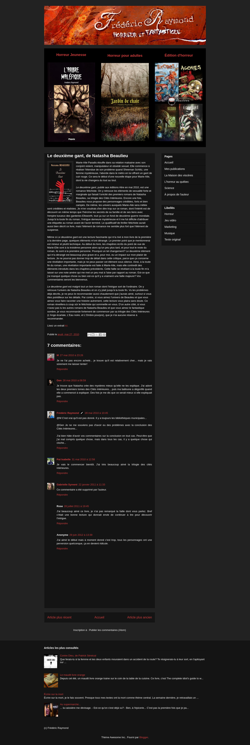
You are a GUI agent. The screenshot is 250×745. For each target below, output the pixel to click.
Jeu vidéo (170, 220)
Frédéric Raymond (68, 413)
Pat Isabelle (64, 459)
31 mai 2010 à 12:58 (83, 459)
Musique (169, 233)
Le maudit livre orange (72, 674)
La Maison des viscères (178, 175)
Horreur (169, 214)
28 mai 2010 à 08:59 (74, 380)
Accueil (99, 617)
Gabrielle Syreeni (67, 484)
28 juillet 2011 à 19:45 (76, 506)
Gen (59, 380)
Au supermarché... (70, 704)
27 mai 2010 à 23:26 (71, 355)
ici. (66, 325)
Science (169, 188)
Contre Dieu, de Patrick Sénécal (78, 655)
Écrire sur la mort (53, 694)
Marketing (170, 226)
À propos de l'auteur (176, 194)
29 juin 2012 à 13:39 (80, 534)
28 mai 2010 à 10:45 (96, 413)
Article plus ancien (139, 617)
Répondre (62, 369)
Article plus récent (59, 617)
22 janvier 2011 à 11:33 (92, 484)
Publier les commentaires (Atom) (107, 630)
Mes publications (174, 168)
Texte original (172, 239)
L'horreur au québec (176, 181)
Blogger (143, 737)
